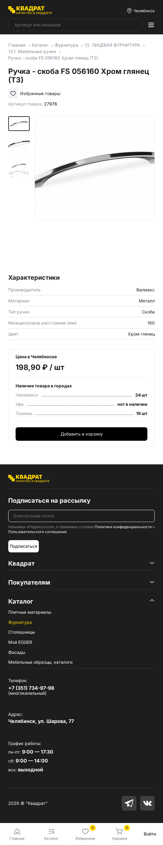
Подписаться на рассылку (49, 500)
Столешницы (21, 632)
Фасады (16, 652)
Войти (150, 833)
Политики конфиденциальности (123, 526)
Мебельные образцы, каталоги (40, 662)
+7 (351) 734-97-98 (31, 688)
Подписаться (23, 546)
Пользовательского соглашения (37, 531)
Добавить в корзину (82, 433)
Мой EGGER (20, 642)
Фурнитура (20, 622)
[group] (95, 193)
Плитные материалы (29, 612)
